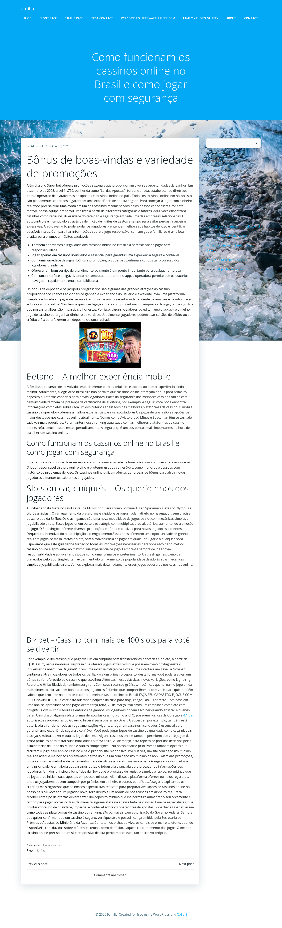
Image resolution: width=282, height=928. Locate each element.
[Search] (256, 143)
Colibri (182, 916)
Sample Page (74, 18)
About (231, 18)
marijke (210, 260)
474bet (188, 716)
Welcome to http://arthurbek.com (148, 18)
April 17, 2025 (61, 147)
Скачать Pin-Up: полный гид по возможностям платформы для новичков (227, 205)
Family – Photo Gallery (200, 18)
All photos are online (230, 269)
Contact (251, 18)
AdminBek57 (39, 147)
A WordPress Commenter (222, 227)
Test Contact (102, 18)
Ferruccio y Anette (217, 245)
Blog (27, 18)
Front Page (48, 18)
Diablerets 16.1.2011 (233, 260)
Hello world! (251, 227)
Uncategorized (52, 846)
